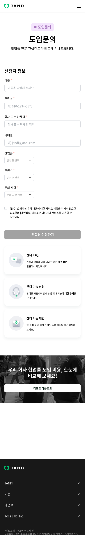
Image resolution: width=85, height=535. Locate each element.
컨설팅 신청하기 (42, 234)
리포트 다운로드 (42, 388)
